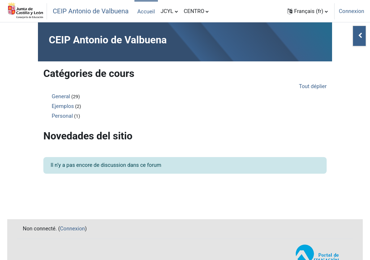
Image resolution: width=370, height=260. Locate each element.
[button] (307, 11)
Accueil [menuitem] (146, 11)
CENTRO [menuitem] (194, 11)
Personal (62, 116)
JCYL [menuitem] (167, 11)
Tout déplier (312, 86)
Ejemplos (63, 106)
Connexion (351, 11)
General (61, 96)
